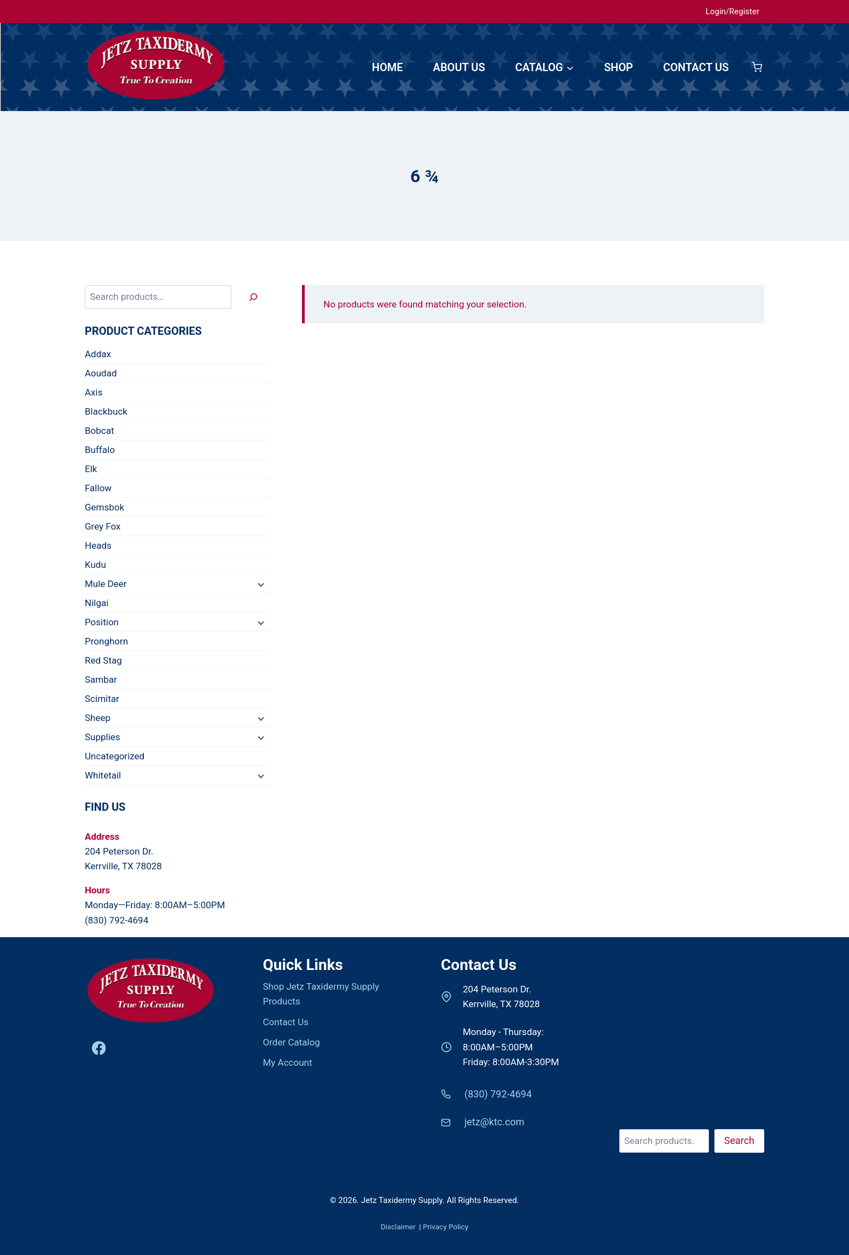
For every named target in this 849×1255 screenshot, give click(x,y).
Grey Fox (103, 526)
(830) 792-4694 (116, 920)
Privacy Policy (445, 1226)
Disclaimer (399, 1226)
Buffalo (100, 449)
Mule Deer (106, 583)
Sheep (98, 717)
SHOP (618, 67)
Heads (98, 545)
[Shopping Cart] (756, 67)
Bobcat (99, 430)
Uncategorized (114, 756)
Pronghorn (106, 641)
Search (633, 1121)
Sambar (101, 679)
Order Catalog (291, 1042)
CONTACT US (696, 67)
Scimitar (102, 698)
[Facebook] (99, 1048)
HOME (387, 67)
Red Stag (103, 660)
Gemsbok (104, 507)
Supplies (102, 736)
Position (102, 622)
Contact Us (286, 1021)
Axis (93, 392)
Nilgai (96, 602)
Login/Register (732, 11)
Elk (91, 468)
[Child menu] (260, 584)
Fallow (98, 488)
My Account (287, 1062)
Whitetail (103, 775)
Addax (98, 353)
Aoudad (101, 373)
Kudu (95, 564)
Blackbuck (106, 411)
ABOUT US (459, 67)
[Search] (253, 297)
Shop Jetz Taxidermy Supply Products (321, 994)
